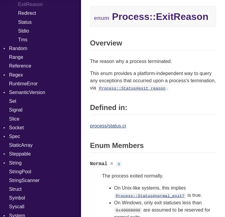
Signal (15, 109)
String (15, 162)
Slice (14, 118)
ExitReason (30, 4)
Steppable (20, 153)
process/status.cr (108, 125)
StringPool (20, 171)
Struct (15, 189)
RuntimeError (23, 83)
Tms (22, 39)
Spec (14, 136)
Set (12, 101)
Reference (20, 65)
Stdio (23, 30)
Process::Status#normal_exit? (150, 195)
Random (18, 48)
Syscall (16, 206)
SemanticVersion (27, 92)
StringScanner (24, 180)
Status (25, 22)
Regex (16, 74)
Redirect (27, 13)
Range (16, 57)
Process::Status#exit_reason (132, 88)
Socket (16, 127)
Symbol (17, 197)
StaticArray (21, 145)
